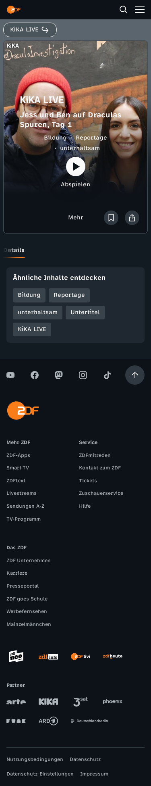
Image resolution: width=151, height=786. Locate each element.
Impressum (94, 774)
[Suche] (123, 10)
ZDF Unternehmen (28, 560)
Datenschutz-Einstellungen (40, 774)
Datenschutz (85, 759)
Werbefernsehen (26, 611)
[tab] (14, 250)
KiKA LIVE (32, 329)
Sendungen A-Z (25, 506)
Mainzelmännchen (28, 624)
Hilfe (85, 506)
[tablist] (75, 250)
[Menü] (140, 10)
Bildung (55, 137)
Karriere (16, 573)
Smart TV (17, 468)
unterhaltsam (80, 148)
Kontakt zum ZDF (100, 468)
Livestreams (21, 493)
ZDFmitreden (95, 455)
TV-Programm (23, 519)
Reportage (91, 137)
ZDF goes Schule (27, 599)
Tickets (88, 481)
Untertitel (85, 312)
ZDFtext (15, 481)
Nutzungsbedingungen (34, 759)
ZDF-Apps (18, 455)
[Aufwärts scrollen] (135, 375)
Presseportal (22, 586)
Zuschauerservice (101, 493)
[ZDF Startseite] (13, 9)
